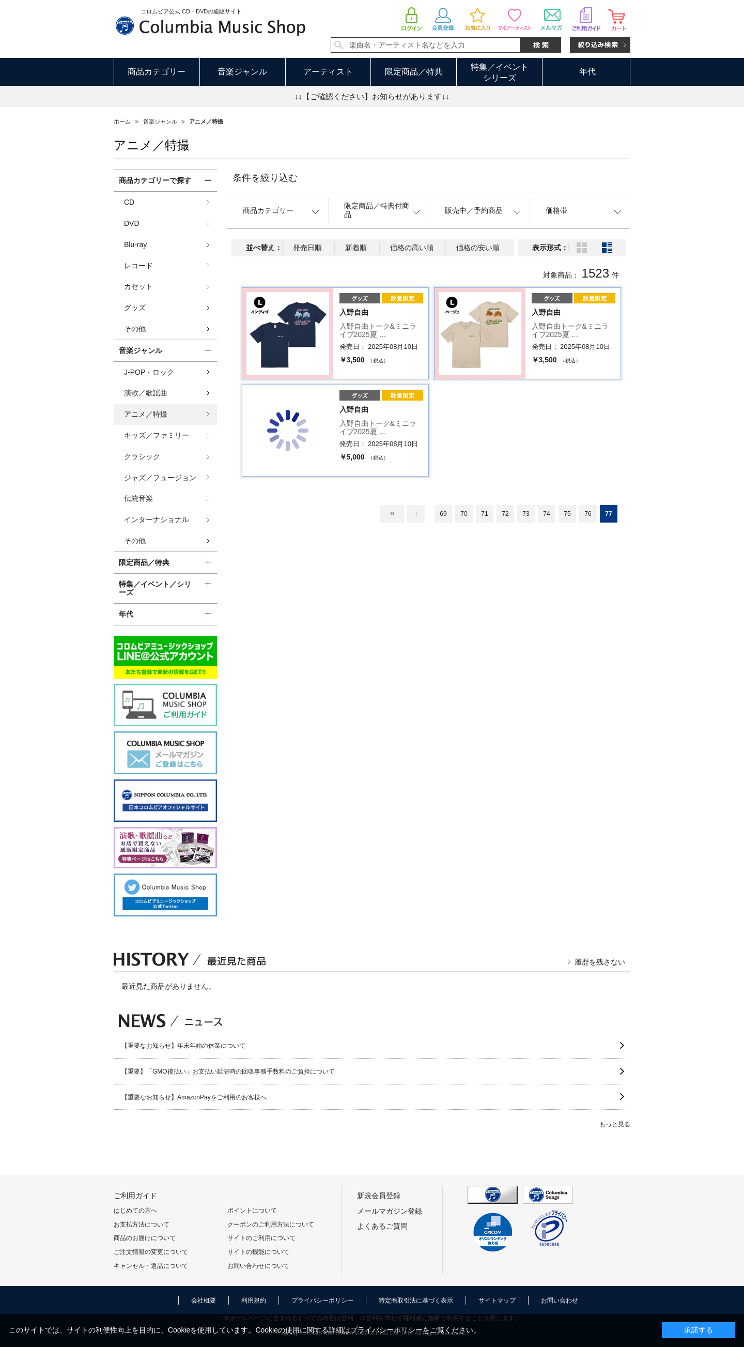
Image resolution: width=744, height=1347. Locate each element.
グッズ (135, 307)
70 (463, 513)
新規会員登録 (378, 1195)
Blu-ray (135, 244)
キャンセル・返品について (151, 1265)
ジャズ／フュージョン (160, 477)
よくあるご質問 (382, 1226)
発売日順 (307, 247)
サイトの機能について (258, 1252)
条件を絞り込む (265, 178)
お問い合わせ (559, 1300)
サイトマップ (497, 1300)
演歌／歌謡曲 (145, 393)
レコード (138, 266)
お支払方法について (141, 1224)
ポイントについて (252, 1210)
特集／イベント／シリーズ (155, 588)
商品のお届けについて (145, 1238)
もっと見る (614, 1124)
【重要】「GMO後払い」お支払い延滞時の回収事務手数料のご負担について (228, 1071)
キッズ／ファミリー (156, 435)
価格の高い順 (411, 247)
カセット (138, 286)
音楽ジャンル (242, 71)
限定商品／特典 (414, 71)
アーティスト (328, 71)
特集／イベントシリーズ (500, 72)
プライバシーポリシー (322, 1300)
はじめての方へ (135, 1210)
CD (129, 202)
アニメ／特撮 (145, 414)
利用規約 (253, 1300)
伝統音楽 (138, 498)
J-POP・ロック (149, 372)
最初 (392, 514)
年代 (587, 71)
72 (505, 513)
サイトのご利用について (261, 1238)
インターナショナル (156, 519)
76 (587, 513)
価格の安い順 (478, 247)
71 (484, 513)
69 (443, 513)
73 (525, 513)
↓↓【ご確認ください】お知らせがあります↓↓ (372, 96)
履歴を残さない (600, 962)
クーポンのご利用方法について (270, 1224)
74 (546, 513)
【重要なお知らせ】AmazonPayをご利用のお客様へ (194, 1097)
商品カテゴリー (156, 71)
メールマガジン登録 (389, 1211)
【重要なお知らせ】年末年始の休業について (183, 1045)
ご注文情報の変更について (151, 1252)
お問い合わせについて (258, 1265)
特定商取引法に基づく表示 (416, 1300)
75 (567, 513)
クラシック (142, 456)
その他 (135, 329)
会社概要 (203, 1300)
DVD (132, 223)
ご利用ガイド (135, 1195)
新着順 (356, 247)
